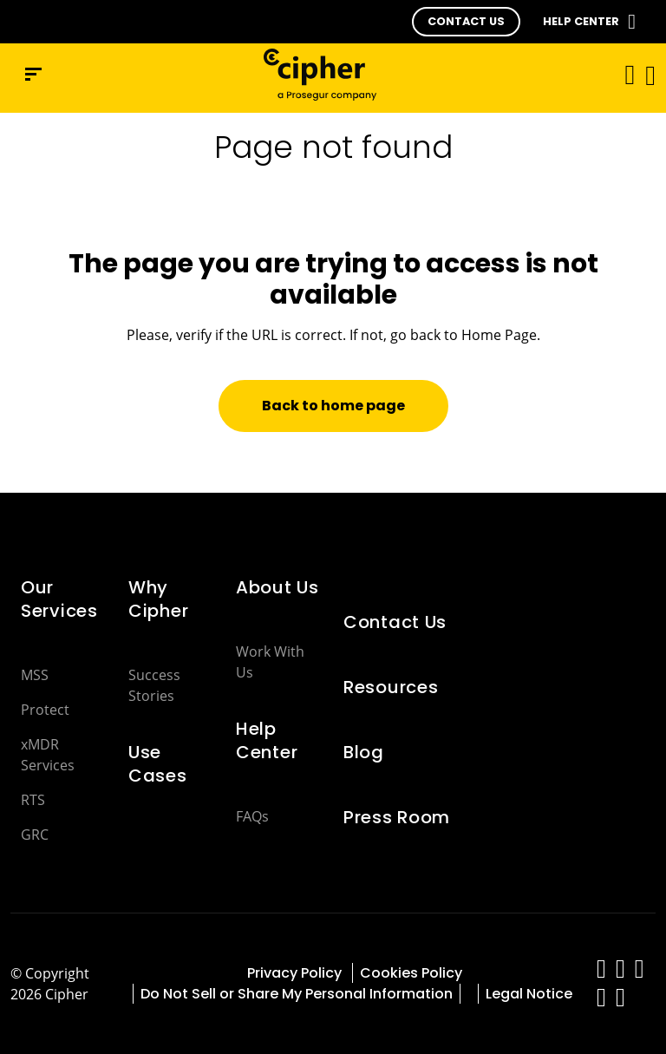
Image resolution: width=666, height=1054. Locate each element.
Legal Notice (529, 994)
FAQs (252, 816)
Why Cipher (158, 599)
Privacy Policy (296, 973)
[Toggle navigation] (624, 74)
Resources (390, 687)
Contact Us (395, 622)
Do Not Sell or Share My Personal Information (296, 994)
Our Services (59, 599)
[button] (466, 21)
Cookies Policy (413, 973)
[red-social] (602, 973)
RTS (33, 799)
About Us (277, 587)
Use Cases (157, 764)
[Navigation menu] (33, 74)
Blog (363, 752)
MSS (35, 674)
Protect (45, 709)
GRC (35, 834)
